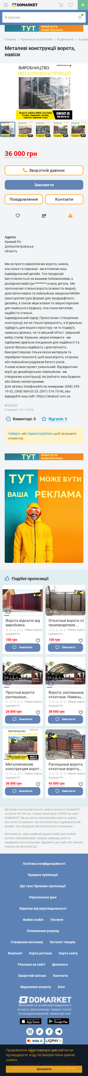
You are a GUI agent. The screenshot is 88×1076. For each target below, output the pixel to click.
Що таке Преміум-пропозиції (43, 886)
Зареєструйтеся (40, 433)
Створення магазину (27, 942)
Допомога (60, 964)
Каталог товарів (62, 942)
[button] (19, 1060)
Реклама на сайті (31, 964)
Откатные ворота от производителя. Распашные (66, 622)
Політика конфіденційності (44, 864)
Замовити (44, 184)
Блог (61, 987)
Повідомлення (24, 199)
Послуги (56, 920)
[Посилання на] (30, 1031)
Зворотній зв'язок (32, 976)
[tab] (21, 419)
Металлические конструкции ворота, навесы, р (24, 766)
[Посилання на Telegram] (58, 1031)
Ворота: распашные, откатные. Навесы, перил (66, 694)
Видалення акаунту (35, 987)
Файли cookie (33, 920)
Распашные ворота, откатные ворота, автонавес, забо (66, 766)
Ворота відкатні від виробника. (23, 622)
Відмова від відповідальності (42, 908)
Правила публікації (43, 875)
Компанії (15, 953)
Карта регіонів (40, 953)
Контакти (64, 199)
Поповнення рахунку (43, 931)
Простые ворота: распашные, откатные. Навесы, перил (22, 694)
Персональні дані (43, 897)
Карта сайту (68, 953)
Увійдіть (14, 433)
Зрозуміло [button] (43, 1069)
